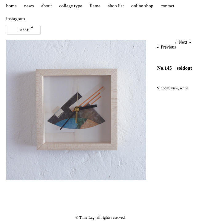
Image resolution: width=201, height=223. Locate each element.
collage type (70, 5)
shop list (116, 5)
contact (168, 5)
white (184, 88)
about (46, 5)
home (11, 5)
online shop (142, 5)
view (174, 88)
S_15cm (163, 88)
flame (95, 5)
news (29, 5)
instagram (15, 18)
